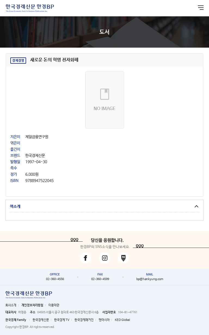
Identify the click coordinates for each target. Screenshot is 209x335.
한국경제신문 (41, 320)
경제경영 (18, 61)
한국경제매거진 (84, 320)
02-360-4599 (100, 279)
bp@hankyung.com (149, 279)
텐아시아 (104, 320)
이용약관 (53, 305)
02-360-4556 (55, 279)
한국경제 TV (61, 320)
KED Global (122, 320)
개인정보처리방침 (32, 305)
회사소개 (10, 305)
